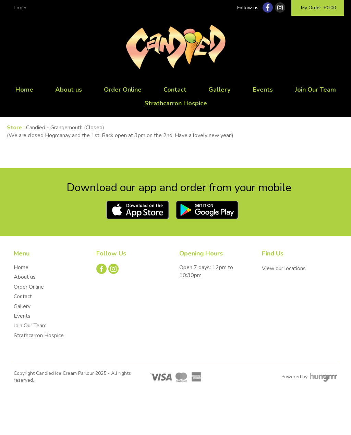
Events (263, 89)
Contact (175, 89)
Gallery (219, 89)
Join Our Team (315, 89)
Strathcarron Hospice (175, 103)
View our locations (284, 268)
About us (68, 89)
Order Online (123, 89)
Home (24, 89)
